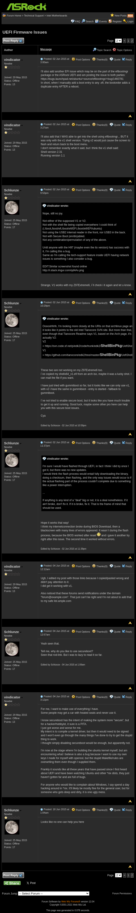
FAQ (77, 21)
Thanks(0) (99, 59)
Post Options (81, 59)
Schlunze (12, 190)
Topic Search (102, 50)
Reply (129, 59)
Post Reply (12, 41)
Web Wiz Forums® (70, 901)
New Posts (121, 15)
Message (46, 49)
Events (101, 21)
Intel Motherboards (57, 15)
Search (90, 21)
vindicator (13, 60)
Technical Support (34, 15)
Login (130, 21)
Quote (117, 59)
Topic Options (122, 50)
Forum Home (14, 15)
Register (117, 21)
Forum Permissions (123, 893)
